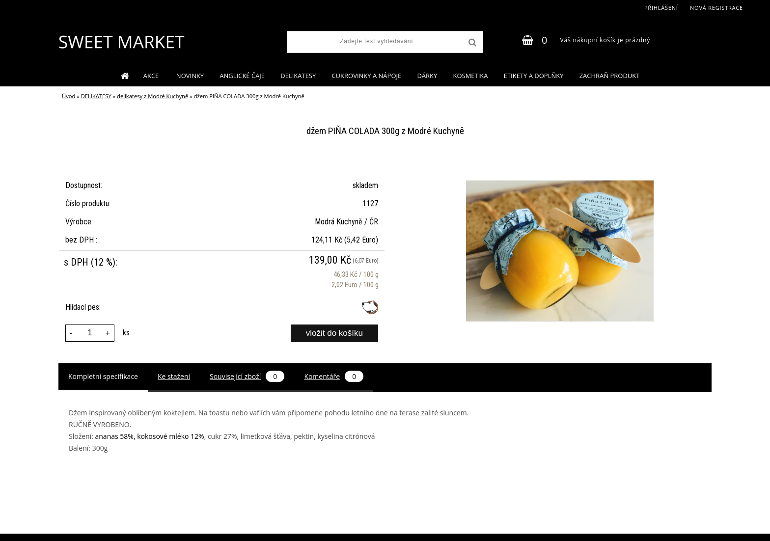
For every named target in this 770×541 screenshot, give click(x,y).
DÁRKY (427, 75)
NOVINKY (190, 75)
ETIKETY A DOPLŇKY (534, 75)
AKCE (152, 75)
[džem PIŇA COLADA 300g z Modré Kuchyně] (560, 162)
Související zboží (247, 376)
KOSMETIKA (470, 75)
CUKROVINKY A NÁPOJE (366, 75)
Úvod (68, 96)
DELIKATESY (298, 75)
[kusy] (89, 333)
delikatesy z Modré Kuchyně (152, 96)
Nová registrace (716, 7)
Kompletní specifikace (103, 376)
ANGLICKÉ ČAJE (242, 75)
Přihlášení (661, 7)
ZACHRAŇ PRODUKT (609, 75)
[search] (471, 42)
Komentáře (333, 376)
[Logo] (121, 41)
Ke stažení (174, 376)
